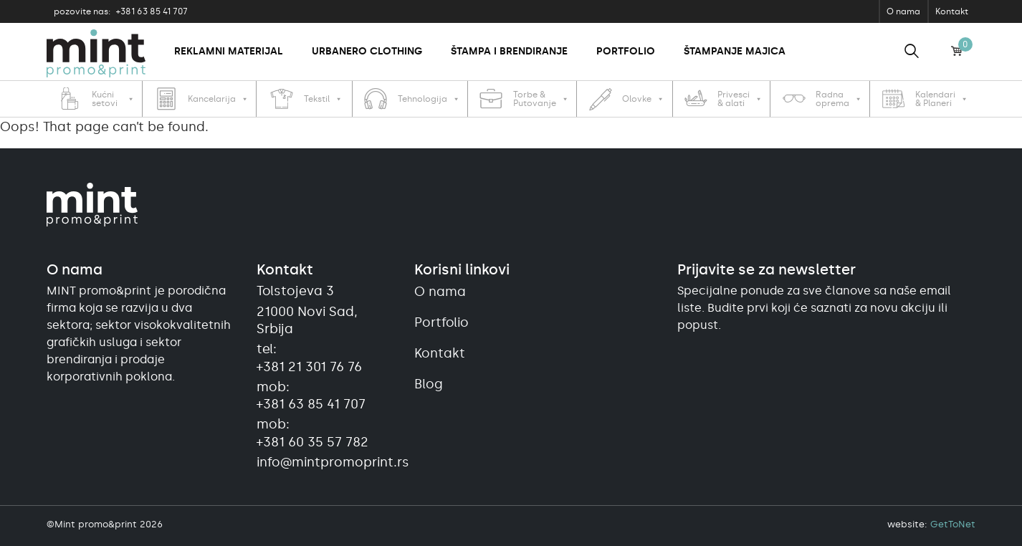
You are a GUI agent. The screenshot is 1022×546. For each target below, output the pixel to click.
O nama (903, 11)
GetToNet (952, 524)
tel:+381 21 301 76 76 (309, 357)
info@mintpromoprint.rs (327, 462)
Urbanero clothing (367, 51)
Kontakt (951, 11)
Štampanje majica (734, 51)
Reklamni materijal (228, 51)
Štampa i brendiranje (509, 51)
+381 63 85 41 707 (121, 11)
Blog (428, 384)
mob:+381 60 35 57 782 (312, 432)
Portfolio (625, 51)
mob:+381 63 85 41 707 (311, 395)
